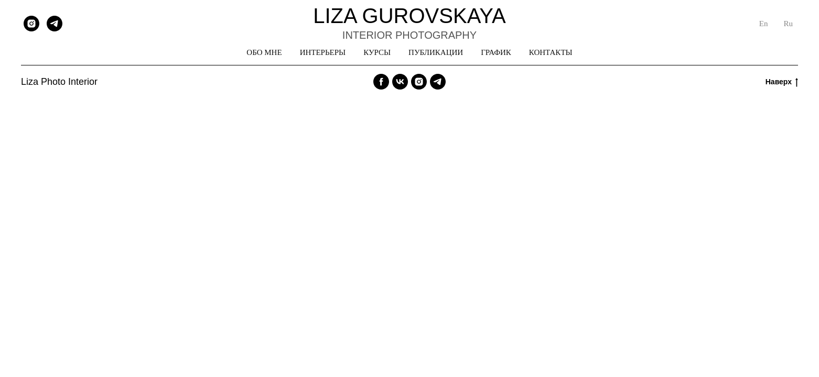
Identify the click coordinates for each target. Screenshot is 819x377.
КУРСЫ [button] (377, 52)
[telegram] (54, 23)
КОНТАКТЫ (551, 52)
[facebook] (381, 82)
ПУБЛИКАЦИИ (435, 52)
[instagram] (31, 23)
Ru (788, 23)
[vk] (400, 82)
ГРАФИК (496, 52)
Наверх (782, 82)
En (763, 23)
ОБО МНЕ (264, 52)
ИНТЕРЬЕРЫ (323, 52)
